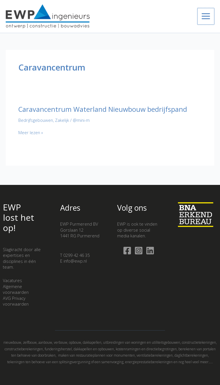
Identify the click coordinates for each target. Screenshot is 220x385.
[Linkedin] (150, 250)
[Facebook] (127, 250)
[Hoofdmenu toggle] (206, 17)
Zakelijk (62, 122)
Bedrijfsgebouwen (35, 122)
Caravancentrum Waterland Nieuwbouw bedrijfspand (102, 111)
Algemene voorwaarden (16, 289)
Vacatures (12, 280)
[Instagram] (138, 250)
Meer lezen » (30, 135)
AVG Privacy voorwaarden (16, 301)
